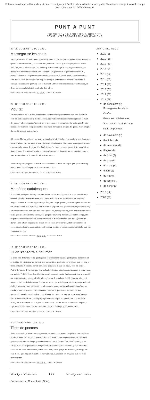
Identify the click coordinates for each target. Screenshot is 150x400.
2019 (103, 58)
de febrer (109, 180)
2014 (103, 84)
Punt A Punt (75, 27)
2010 (103, 192)
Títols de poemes (24, 328)
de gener (109, 185)
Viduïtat (16, 109)
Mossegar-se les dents (28, 54)
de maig (108, 165)
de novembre (111, 135)
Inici (51, 374)
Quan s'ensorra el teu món (31, 252)
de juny (108, 160)
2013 (103, 89)
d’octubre (109, 140)
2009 (103, 197)
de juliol (108, 155)
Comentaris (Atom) (38, 381)
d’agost (108, 150)
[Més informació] (85, 7)
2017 (103, 68)
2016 (103, 74)
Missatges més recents (24, 374)
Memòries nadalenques (29, 189)
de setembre (111, 145)
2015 (103, 79)
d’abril (107, 170)
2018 (103, 63)
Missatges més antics (78, 374)
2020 (103, 53)
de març (108, 175)
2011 (103, 99)
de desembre (111, 103)
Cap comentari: (53, 92)
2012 (103, 94)
